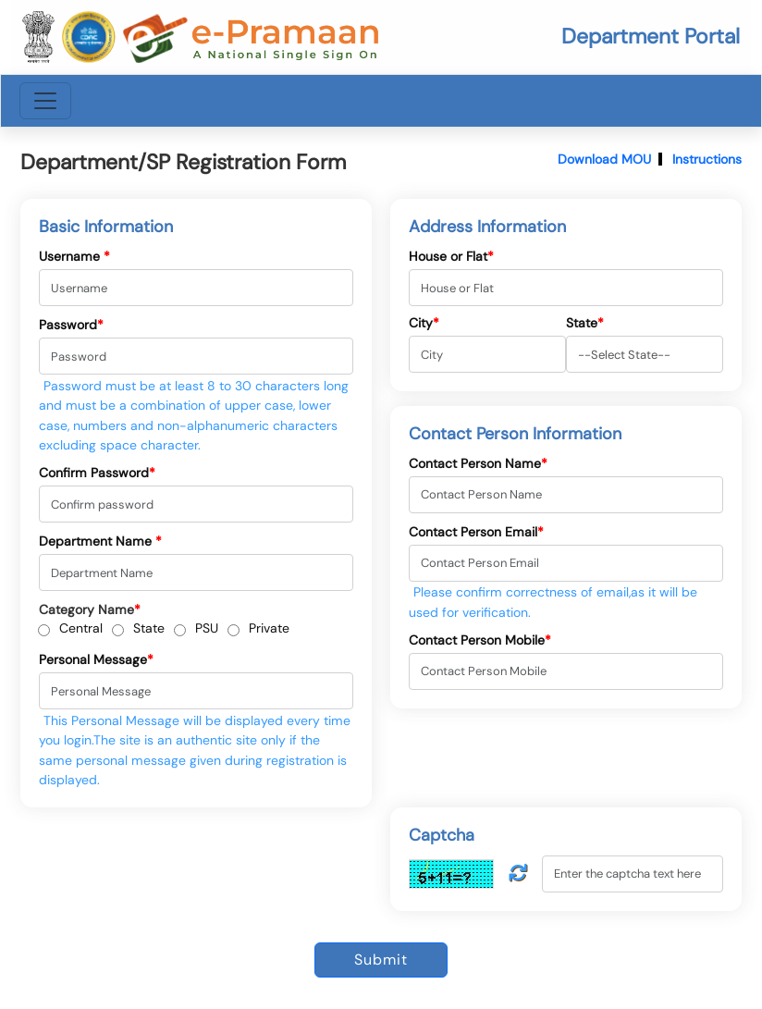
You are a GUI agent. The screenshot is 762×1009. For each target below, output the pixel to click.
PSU (206, 628)
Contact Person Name (478, 463)
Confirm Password (97, 472)
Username (74, 256)
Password (71, 324)
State (149, 628)
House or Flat (451, 256)
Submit (381, 959)
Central (81, 628)
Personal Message (96, 659)
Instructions (707, 159)
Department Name (100, 541)
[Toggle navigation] (45, 100)
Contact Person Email (476, 531)
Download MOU (604, 159)
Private (269, 628)
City (424, 322)
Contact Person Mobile (480, 640)
